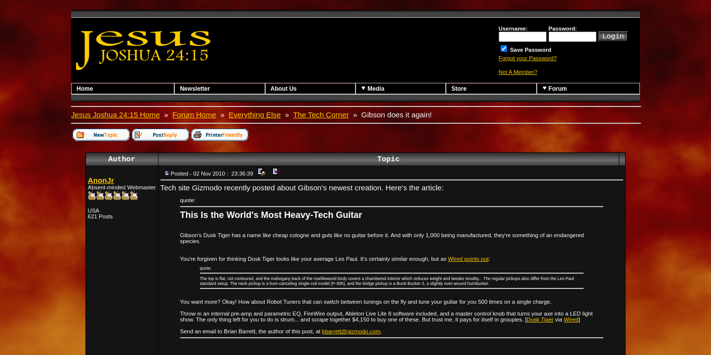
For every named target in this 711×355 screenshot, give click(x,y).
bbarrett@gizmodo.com (351, 331)
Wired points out (468, 259)
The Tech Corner (321, 114)
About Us (284, 88)
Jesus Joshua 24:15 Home (115, 114)
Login (613, 35)
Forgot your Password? (528, 58)
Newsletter (195, 88)
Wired (571, 319)
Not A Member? (518, 72)
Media (372, 88)
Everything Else (255, 114)
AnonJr (101, 180)
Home (85, 88)
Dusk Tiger (540, 319)
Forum (554, 88)
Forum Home (194, 114)
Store (459, 88)
